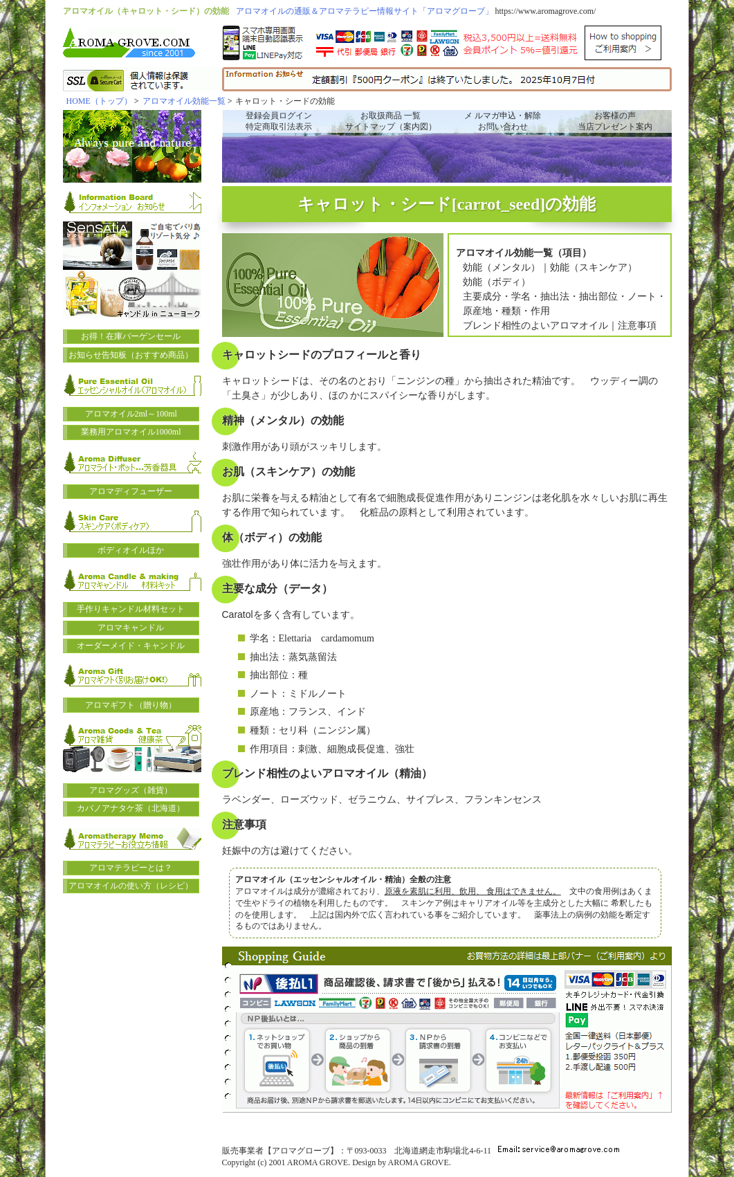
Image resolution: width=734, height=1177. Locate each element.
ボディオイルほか (131, 550)
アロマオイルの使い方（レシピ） (130, 886)
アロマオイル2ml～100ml (131, 414)
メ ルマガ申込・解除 (502, 115)
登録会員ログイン (279, 115)
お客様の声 (615, 115)
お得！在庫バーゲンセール (131, 336)
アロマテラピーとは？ (130, 868)
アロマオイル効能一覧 (184, 101)
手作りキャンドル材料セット (131, 609)
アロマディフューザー (130, 491)
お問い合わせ (503, 126)
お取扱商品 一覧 (390, 115)
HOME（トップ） (99, 101)
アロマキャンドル (131, 627)
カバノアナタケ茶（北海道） (131, 808)
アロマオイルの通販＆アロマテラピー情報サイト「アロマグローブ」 (364, 11)
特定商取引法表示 (279, 126)
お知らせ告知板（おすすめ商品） (130, 355)
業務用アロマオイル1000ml (131, 432)
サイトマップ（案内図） (391, 126)
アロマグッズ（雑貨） (130, 790)
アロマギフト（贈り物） (130, 705)
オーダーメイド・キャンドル (131, 645)
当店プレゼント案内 (615, 126)
